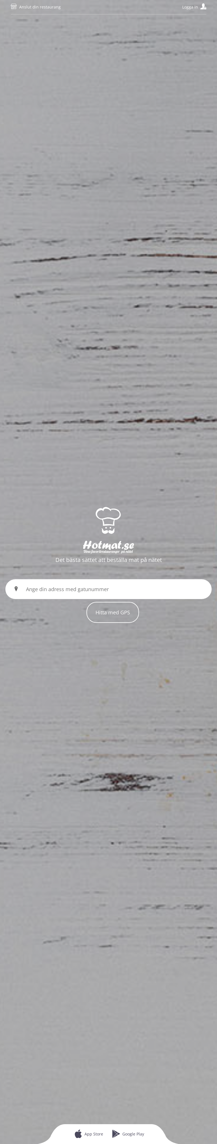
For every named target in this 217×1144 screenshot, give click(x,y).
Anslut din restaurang (40, 7)
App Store (93, 1134)
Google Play (133, 1134)
